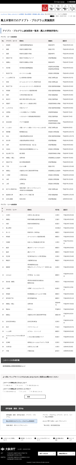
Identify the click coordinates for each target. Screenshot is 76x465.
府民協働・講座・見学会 (38, 14)
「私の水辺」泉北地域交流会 (51, 425)
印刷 (53, 16)
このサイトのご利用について (9, 439)
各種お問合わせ (63, 453)
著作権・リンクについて (26, 439)
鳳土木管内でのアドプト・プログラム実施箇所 (20, 421)
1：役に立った (8, 385)
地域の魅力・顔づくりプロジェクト (17, 425)
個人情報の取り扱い (59, 439)
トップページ (4, 14)
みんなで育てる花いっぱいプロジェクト (55, 421)
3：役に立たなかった (33, 385)
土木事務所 (21, 14)
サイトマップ (71, 439)
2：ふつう (20, 385)
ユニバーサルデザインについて (43, 439)
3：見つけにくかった (36, 391)
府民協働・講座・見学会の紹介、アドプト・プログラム (21, 416)
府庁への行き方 (44, 453)
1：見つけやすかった (10, 391)
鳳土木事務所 (28, 14)
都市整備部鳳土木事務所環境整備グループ (14, 366)
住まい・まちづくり (13, 14)
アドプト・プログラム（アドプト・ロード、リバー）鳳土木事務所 (57, 416)
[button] (59, 2)
